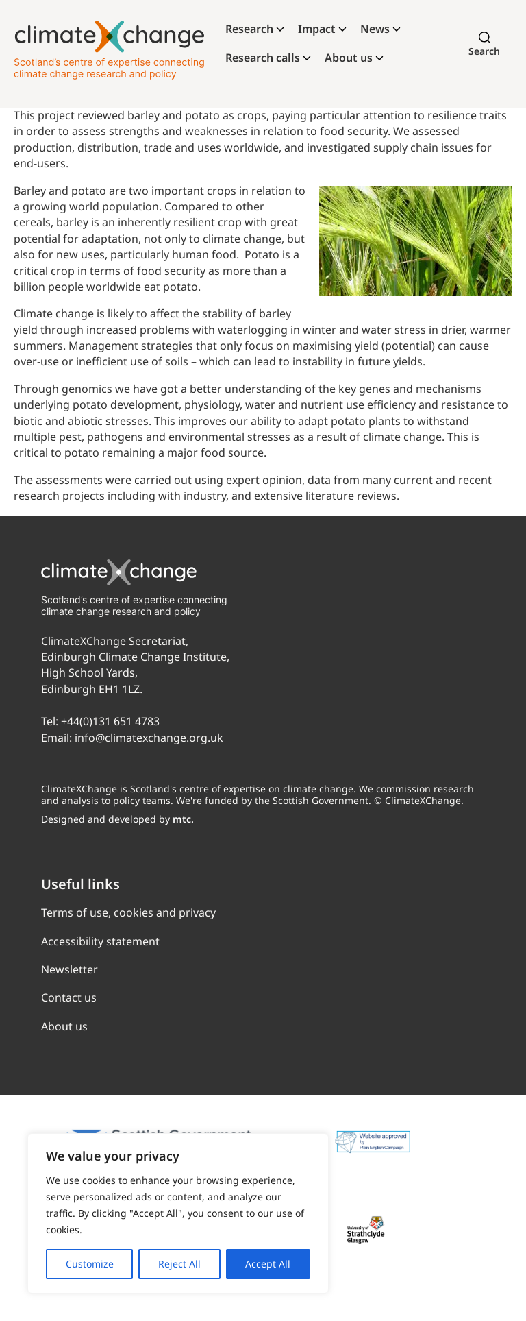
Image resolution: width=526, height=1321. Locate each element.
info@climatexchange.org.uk (149, 737)
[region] (178, 1213)
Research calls (262, 57)
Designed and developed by (117, 819)
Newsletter (69, 969)
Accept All (267, 1263)
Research (249, 28)
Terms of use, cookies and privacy (128, 912)
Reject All (179, 1263)
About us (349, 57)
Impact (317, 28)
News (375, 28)
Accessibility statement (100, 941)
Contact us (69, 997)
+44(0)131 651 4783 (110, 721)
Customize (90, 1263)
